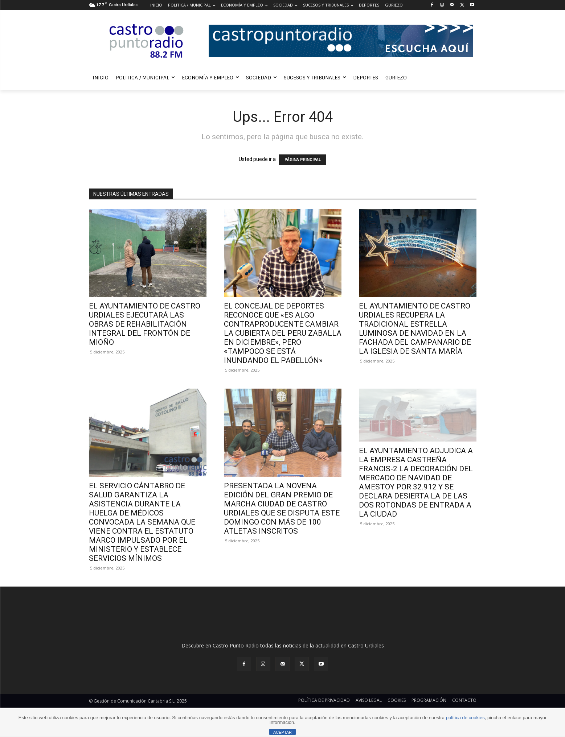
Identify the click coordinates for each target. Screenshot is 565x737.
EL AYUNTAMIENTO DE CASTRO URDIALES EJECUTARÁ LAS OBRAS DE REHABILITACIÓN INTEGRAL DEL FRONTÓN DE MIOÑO (144, 324)
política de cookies (465, 717)
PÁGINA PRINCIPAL (302, 159)
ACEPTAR (282, 732)
